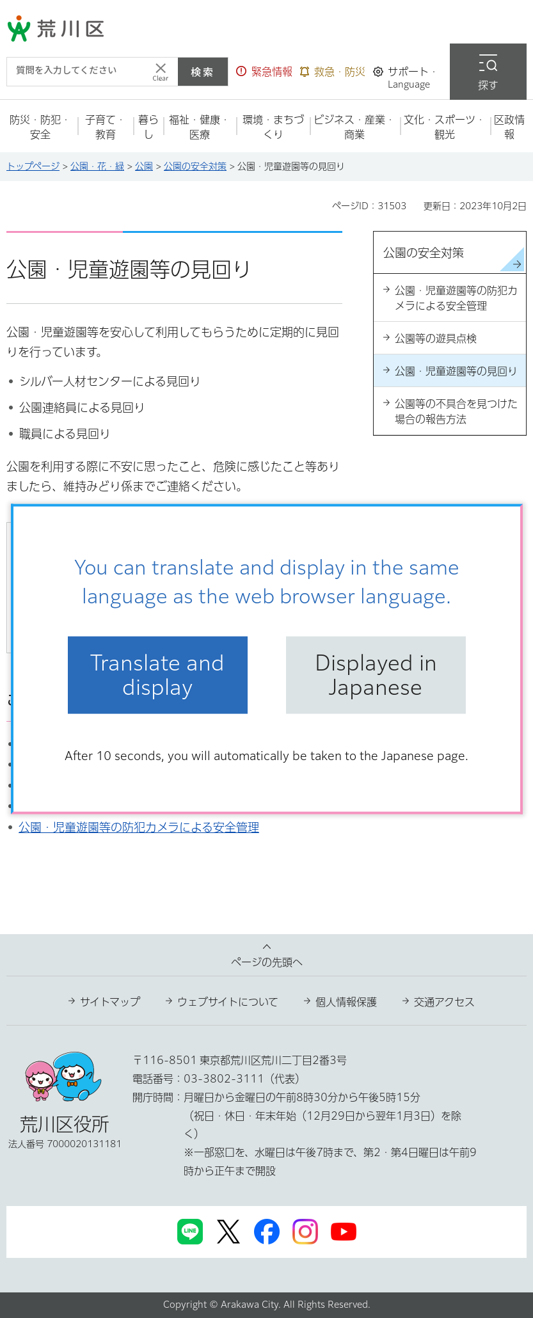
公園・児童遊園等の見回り (456, 371)
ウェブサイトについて (227, 1002)
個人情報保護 (346, 1002)
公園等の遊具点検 (436, 338)
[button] (264, 72)
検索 (203, 71)
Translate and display (157, 675)
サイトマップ (110, 1002)
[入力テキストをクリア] (160, 71)
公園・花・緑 (97, 166)
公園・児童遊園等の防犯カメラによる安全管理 (139, 827)
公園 (144, 166)
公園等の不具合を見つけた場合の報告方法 (456, 411)
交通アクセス (444, 1002)
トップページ (33, 166)
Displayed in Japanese (376, 675)
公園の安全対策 (195, 166)
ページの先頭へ (267, 962)
